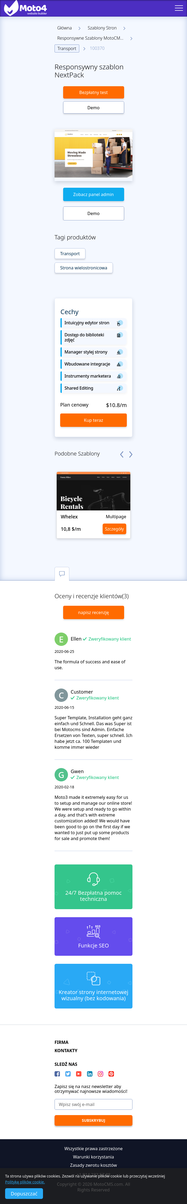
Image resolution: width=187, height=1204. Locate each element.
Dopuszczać (24, 1193)
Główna (64, 28)
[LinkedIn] (89, 1074)
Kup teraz (93, 420)
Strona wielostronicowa (83, 268)
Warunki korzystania (93, 1157)
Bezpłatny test (93, 92)
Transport (66, 48)
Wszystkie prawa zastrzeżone (93, 1149)
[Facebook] (57, 1074)
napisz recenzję (93, 612)
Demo (93, 108)
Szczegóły (113, 529)
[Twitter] (68, 1074)
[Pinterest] (111, 1074)
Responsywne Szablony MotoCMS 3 (91, 38)
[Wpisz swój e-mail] (93, 1104)
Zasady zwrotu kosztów (93, 1165)
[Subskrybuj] (93, 1120)
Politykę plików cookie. (25, 1181)
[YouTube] (78, 1074)
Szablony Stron (102, 28)
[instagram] (100, 1074)
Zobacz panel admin (93, 194)
